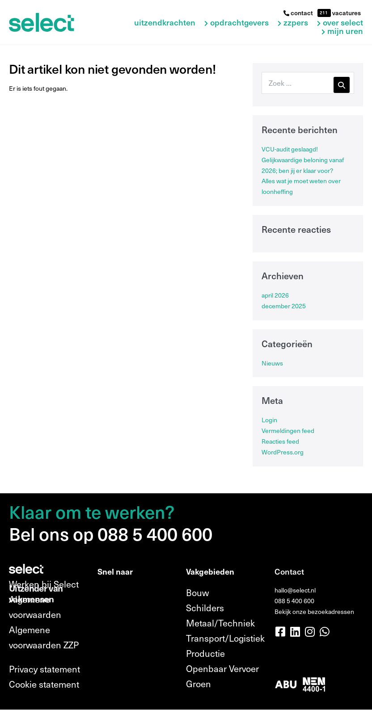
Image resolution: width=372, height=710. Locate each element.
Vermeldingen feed (288, 430)
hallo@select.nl (295, 590)
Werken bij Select (44, 584)
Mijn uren (345, 31)
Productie (205, 653)
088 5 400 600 (294, 601)
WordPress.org (283, 452)
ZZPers (295, 22)
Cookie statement (44, 684)
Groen (198, 683)
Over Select (343, 22)
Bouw (197, 592)
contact (298, 12)
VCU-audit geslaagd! (290, 149)
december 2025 (284, 306)
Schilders (205, 607)
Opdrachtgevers (239, 22)
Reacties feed (280, 441)
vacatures (346, 12)
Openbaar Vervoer (222, 668)
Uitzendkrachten (164, 22)
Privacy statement (44, 669)
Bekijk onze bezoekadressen (314, 611)
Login (269, 420)
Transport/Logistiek (225, 638)
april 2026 (275, 295)
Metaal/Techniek (220, 623)
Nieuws (272, 363)
